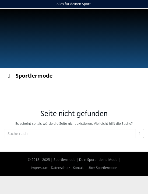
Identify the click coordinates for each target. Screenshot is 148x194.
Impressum (39, 167)
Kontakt (79, 167)
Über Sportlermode (102, 167)
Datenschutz (60, 167)
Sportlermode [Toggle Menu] (28, 75)
